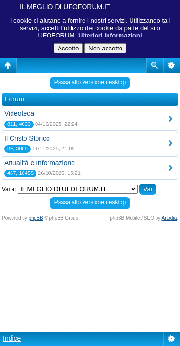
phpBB (36, 218)
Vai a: (9, 189)
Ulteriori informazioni (110, 35)
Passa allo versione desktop (90, 82)
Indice (12, 338)
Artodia (169, 218)
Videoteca (19, 113)
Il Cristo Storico (27, 138)
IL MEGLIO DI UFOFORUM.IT (65, 7)
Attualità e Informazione (39, 163)
